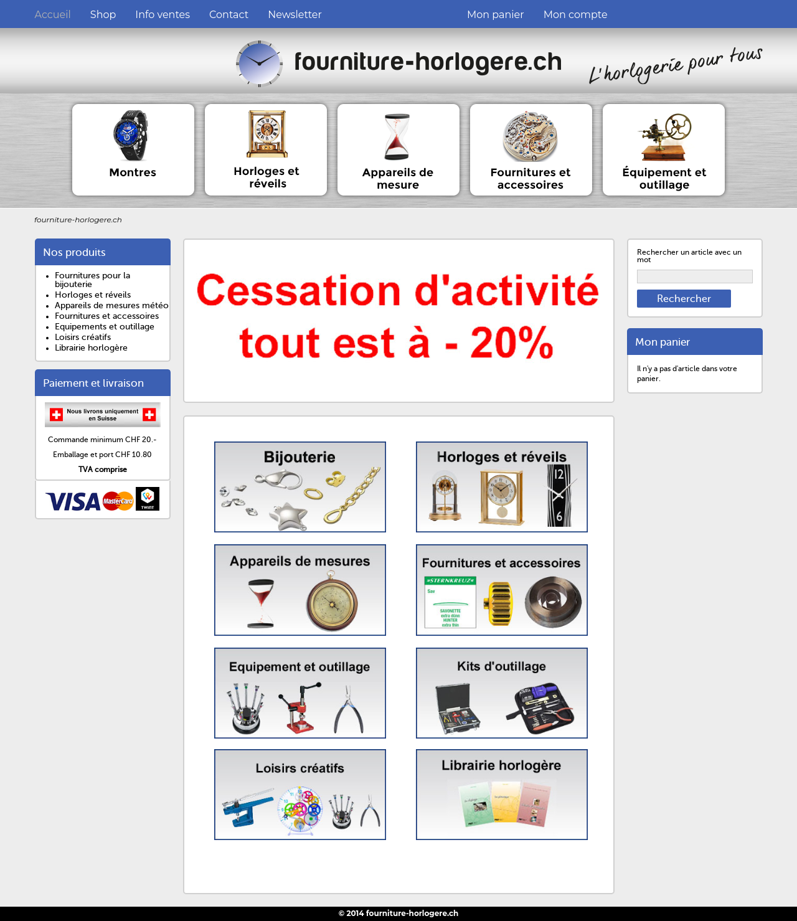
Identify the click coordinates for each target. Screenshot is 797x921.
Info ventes (162, 15)
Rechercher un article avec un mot (689, 255)
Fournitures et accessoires (107, 316)
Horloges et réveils (93, 295)
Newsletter (295, 15)
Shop (103, 15)
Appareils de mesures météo (112, 305)
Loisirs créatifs (83, 337)
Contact (228, 15)
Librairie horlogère (91, 347)
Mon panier (495, 15)
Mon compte (576, 15)
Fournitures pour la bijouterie (92, 280)
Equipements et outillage (104, 326)
